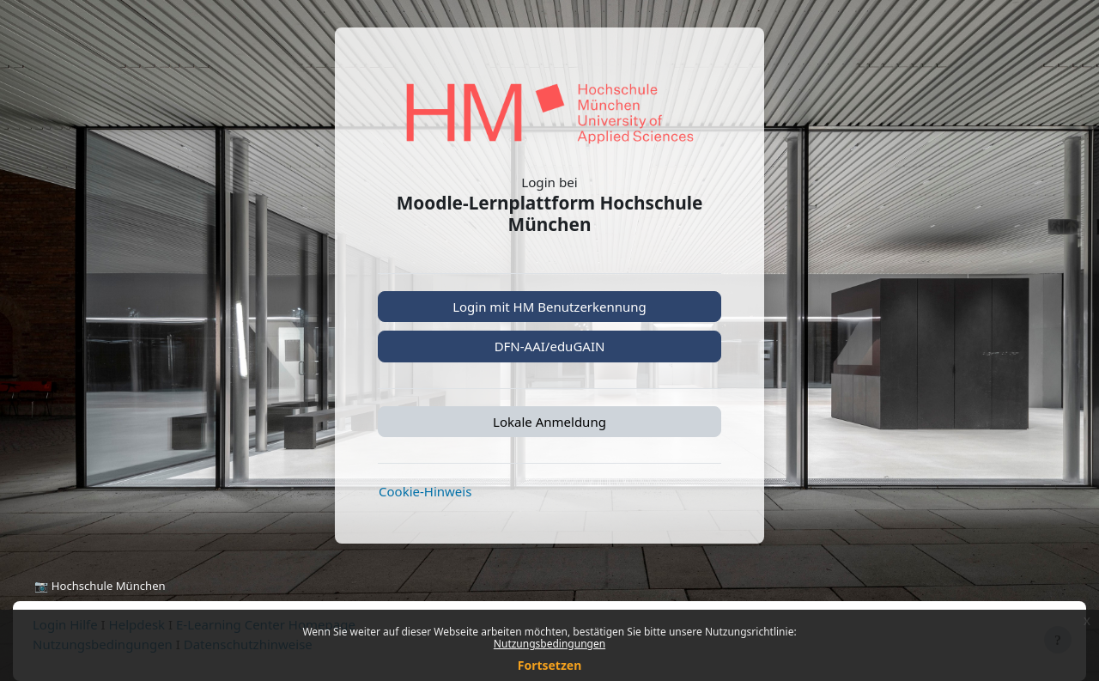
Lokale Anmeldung (549, 421)
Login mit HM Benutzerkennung (549, 306)
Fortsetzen (550, 665)
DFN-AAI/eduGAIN (550, 346)
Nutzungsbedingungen (549, 643)
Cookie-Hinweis (425, 491)
